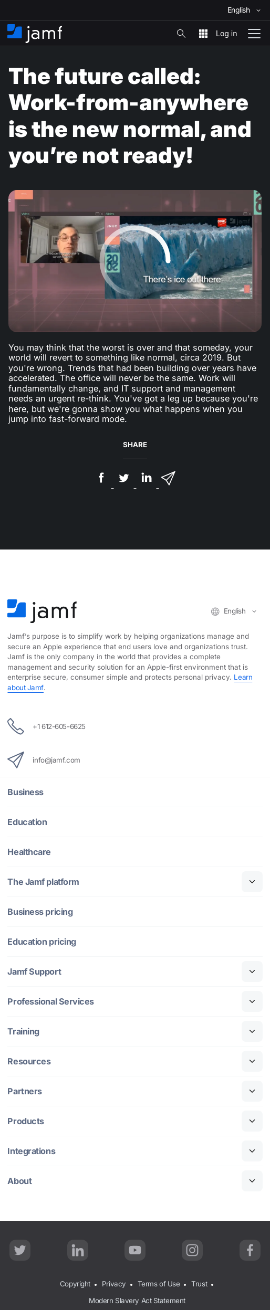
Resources (28, 1061)
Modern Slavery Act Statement (137, 1300)
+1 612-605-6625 (46, 726)
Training (23, 1031)
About (19, 1181)
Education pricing (41, 941)
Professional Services (50, 1001)
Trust (199, 1284)
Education (27, 822)
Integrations (31, 1151)
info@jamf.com (43, 760)
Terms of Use (159, 1284)
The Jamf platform (43, 881)
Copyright (75, 1284)
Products (25, 1121)
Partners (24, 1091)
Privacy (114, 1284)
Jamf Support (34, 971)
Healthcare (29, 852)
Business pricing (39, 911)
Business (25, 792)
